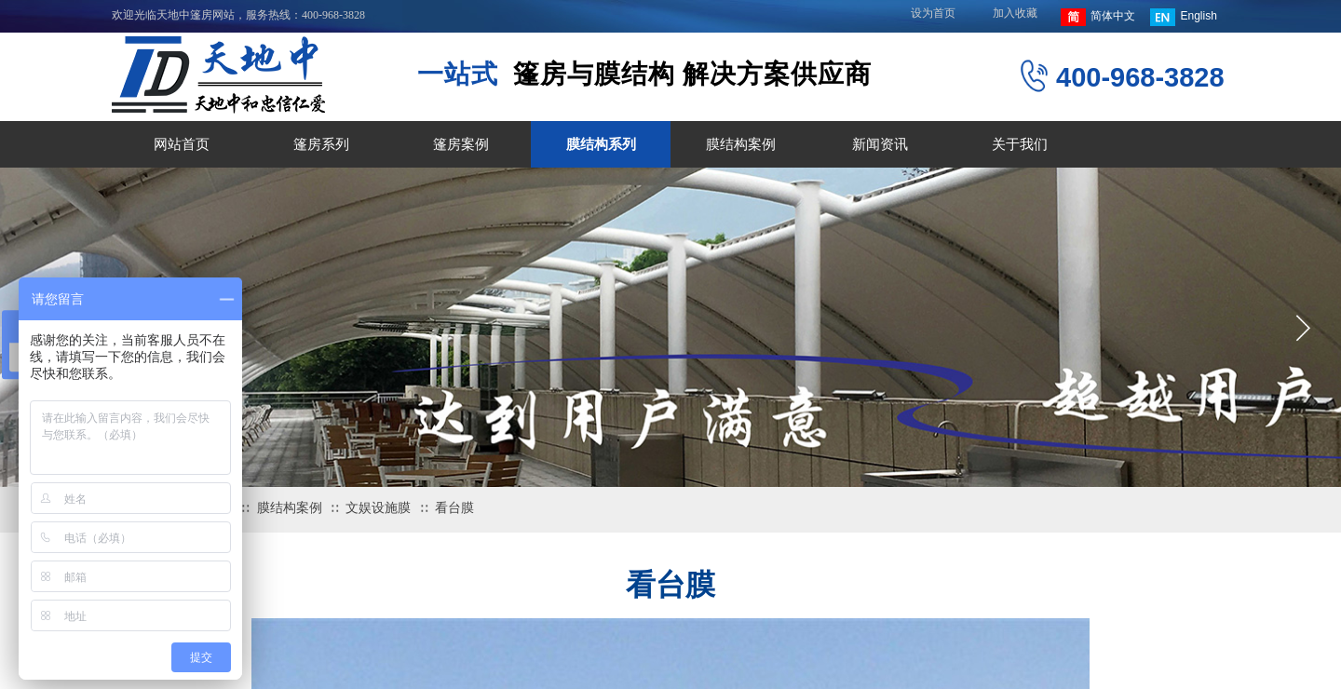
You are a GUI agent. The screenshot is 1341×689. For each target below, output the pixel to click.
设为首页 (933, 13)
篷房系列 (321, 144)
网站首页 (182, 144)
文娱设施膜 (378, 508)
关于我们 (1020, 144)
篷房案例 (461, 144)
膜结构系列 (601, 144)
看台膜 (454, 508)
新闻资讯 (880, 144)
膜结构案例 (741, 144)
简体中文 (1098, 17)
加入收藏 (1015, 13)
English (1183, 17)
